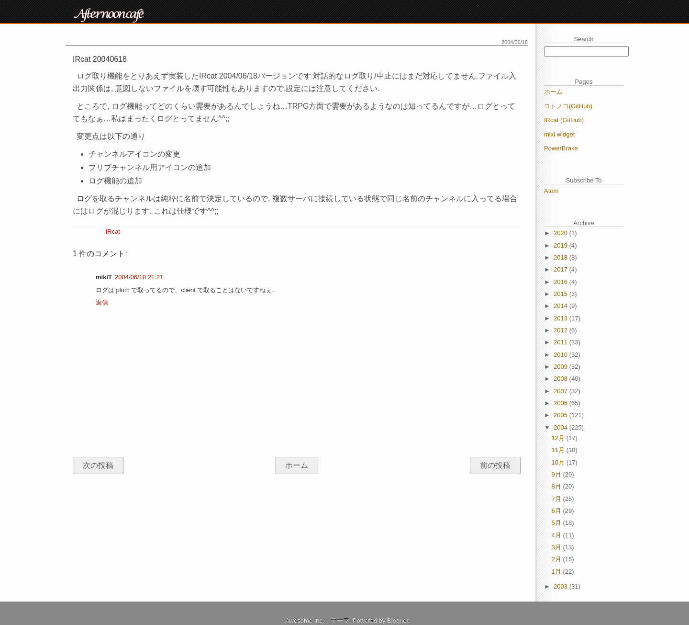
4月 (557, 535)
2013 (561, 318)
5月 (557, 522)
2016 (561, 281)
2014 (561, 305)
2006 (561, 403)
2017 (561, 269)
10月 (559, 462)
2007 (561, 391)
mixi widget (559, 134)
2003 (561, 586)
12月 (559, 438)
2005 (561, 415)
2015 (561, 293)
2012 (561, 330)
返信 (102, 302)
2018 (561, 257)
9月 (557, 474)
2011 (561, 342)
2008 (561, 378)
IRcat (113, 231)
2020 (561, 233)
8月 (557, 486)
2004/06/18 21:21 (139, 277)
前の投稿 (495, 465)
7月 (557, 498)
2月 (557, 559)
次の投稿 (98, 465)
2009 (561, 366)
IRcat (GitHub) (564, 120)
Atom (551, 190)
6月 (557, 510)
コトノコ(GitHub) (568, 106)
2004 (561, 427)
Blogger (397, 620)
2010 (561, 354)
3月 (557, 547)
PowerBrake (561, 148)
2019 (561, 245)
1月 (557, 571)
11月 (559, 450)
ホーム (296, 465)
